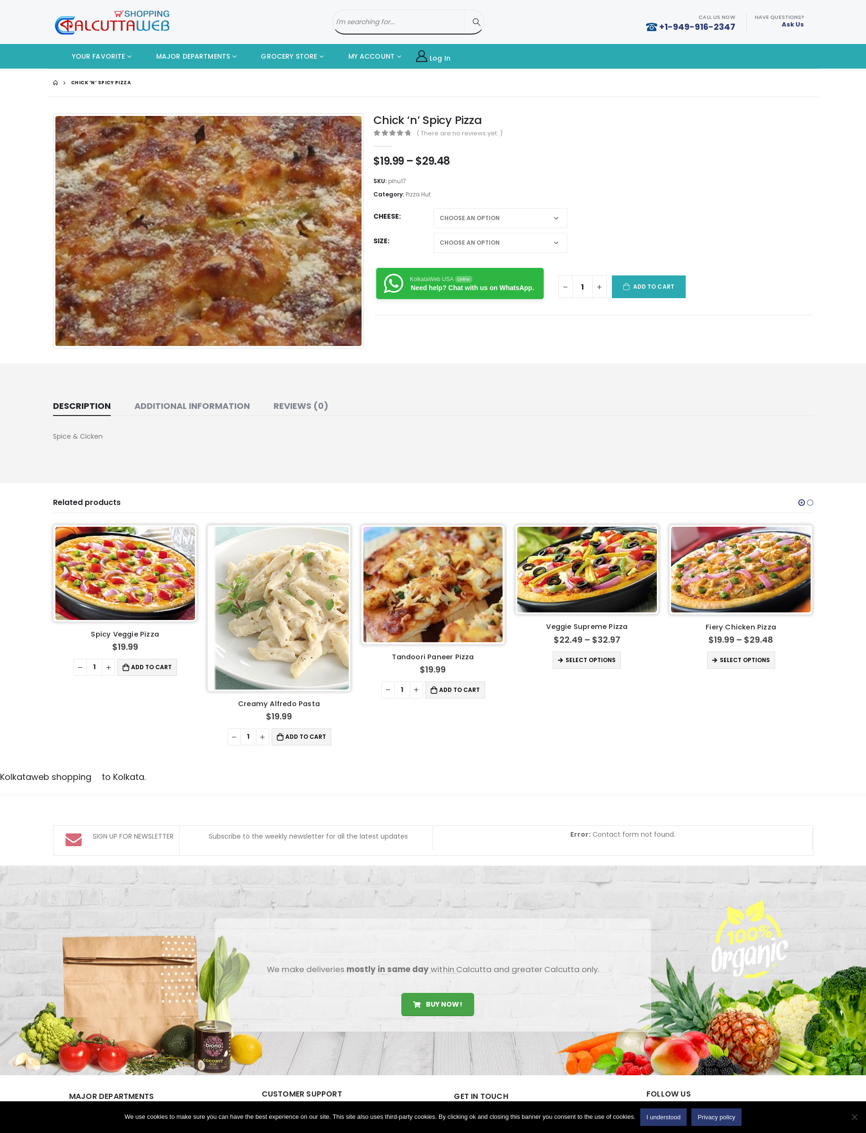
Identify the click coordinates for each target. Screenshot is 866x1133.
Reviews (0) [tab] (301, 406)
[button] (801, 502)
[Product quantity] (582, 286)
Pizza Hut (418, 194)
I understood (663, 1117)
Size (380, 241)
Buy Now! (437, 1004)
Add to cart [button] (151, 667)
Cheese (386, 216)
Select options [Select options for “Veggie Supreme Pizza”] (591, 660)
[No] (854, 1117)
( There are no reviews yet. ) (459, 133)
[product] (125, 573)
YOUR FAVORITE (91, 56)
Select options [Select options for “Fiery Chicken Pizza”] (745, 660)
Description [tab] (82, 406)
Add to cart (653, 287)
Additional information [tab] (192, 406)
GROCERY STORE (282, 56)
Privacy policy (716, 1117)
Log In (433, 56)
